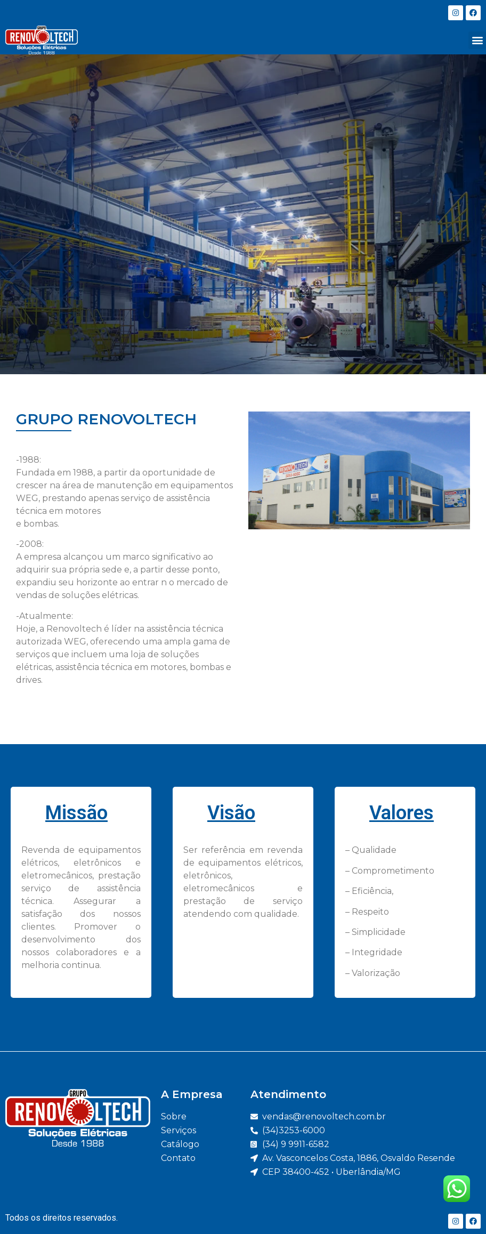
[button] (477, 40)
